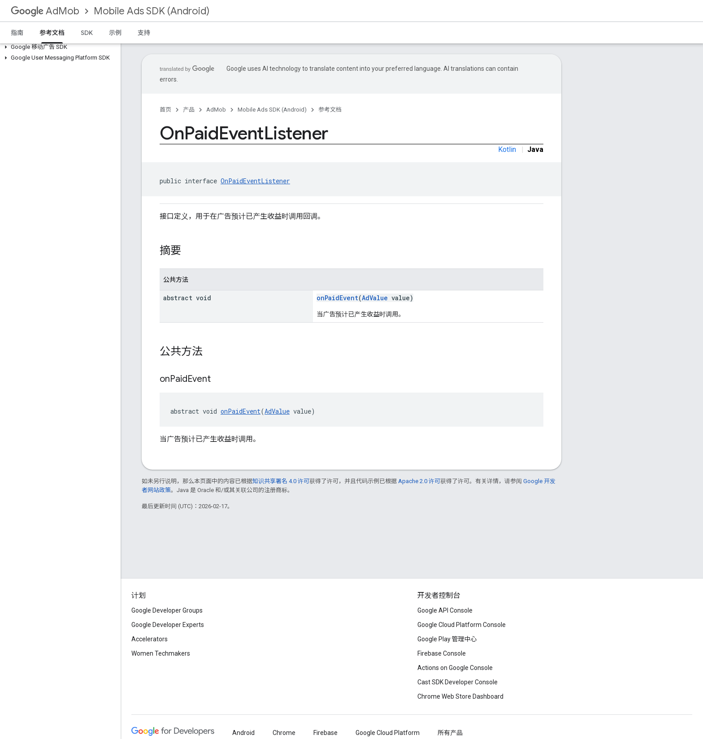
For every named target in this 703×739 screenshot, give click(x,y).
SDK (87, 33)
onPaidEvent (337, 298)
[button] (58, 47)
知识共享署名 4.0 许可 (280, 481)
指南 (17, 33)
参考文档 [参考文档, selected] (52, 33)
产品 (189, 109)
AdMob (45, 11)
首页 (165, 109)
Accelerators (149, 639)
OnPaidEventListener (255, 181)
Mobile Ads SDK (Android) (151, 11)
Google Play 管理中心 (447, 639)
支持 (144, 33)
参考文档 (330, 109)
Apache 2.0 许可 (419, 481)
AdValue (375, 298)
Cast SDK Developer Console (457, 682)
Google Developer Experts (167, 624)
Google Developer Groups (167, 610)
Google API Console (445, 610)
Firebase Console (441, 653)
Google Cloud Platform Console (461, 624)
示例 (115, 33)
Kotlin (507, 149)
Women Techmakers (160, 653)
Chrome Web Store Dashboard (460, 696)
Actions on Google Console (455, 667)
